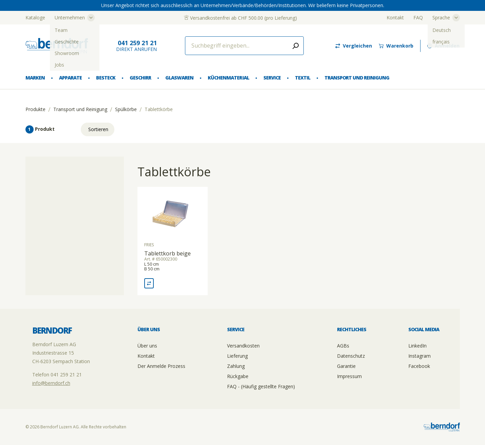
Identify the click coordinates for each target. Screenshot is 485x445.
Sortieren (98, 129)
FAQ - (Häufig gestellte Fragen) (261, 386)
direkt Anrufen (136, 45)
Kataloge (35, 17)
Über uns (147, 345)
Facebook (419, 366)
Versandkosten (243, 345)
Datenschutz (351, 356)
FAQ (418, 17)
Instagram (419, 356)
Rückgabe (237, 376)
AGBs (343, 345)
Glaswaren (179, 77)
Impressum (349, 376)
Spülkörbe (126, 109)
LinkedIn (417, 345)
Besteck (105, 77)
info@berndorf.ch (51, 383)
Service (272, 77)
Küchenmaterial (228, 77)
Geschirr (140, 77)
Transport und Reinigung (356, 77)
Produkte (35, 109)
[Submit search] (295, 45)
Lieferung (237, 356)
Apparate (70, 77)
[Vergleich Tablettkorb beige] (149, 283)
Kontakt (395, 17)
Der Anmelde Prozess (161, 366)
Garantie (346, 366)
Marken (35, 77)
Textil (302, 77)
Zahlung (236, 366)
